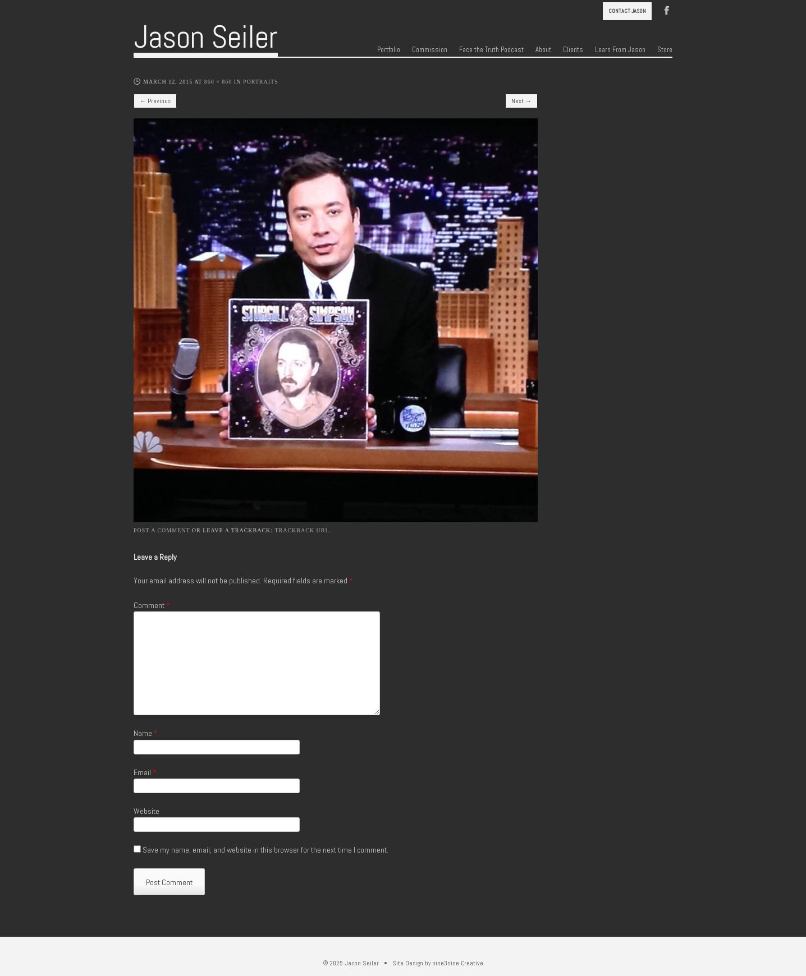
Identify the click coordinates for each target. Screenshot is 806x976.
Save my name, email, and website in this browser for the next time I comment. (265, 850)
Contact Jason (627, 11)
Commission (429, 49)
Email (145, 772)
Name (146, 733)
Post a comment (162, 530)
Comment (152, 605)
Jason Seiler (206, 37)
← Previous (155, 101)
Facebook (666, 9)
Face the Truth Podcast (491, 49)
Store (664, 49)
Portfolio (388, 49)
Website (146, 811)
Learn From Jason (620, 49)
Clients (573, 49)
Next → (521, 101)
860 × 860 (218, 82)
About (543, 49)
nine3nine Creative (457, 963)
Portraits (260, 82)
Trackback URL (301, 530)
